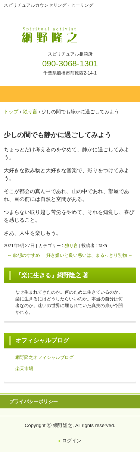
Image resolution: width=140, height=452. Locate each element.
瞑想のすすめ (23, 255)
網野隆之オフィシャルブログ (44, 357)
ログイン (71, 440)
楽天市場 (24, 368)
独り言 (71, 245)
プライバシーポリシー (33, 401)
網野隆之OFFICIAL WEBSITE (70, 32)
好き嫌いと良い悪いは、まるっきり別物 (89, 255)
